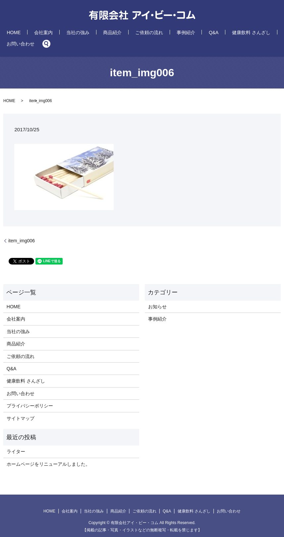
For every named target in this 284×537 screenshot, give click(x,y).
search (261, 33)
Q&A (174, 33)
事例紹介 (154, 33)
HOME (27, 33)
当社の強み (73, 33)
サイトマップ (20, 408)
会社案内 (48, 33)
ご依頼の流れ (127, 33)
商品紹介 (99, 33)
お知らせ (157, 296)
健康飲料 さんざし (202, 33)
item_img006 (21, 230)
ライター (16, 441)
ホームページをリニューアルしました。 (48, 453)
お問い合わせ (240, 33)
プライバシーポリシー (30, 395)
